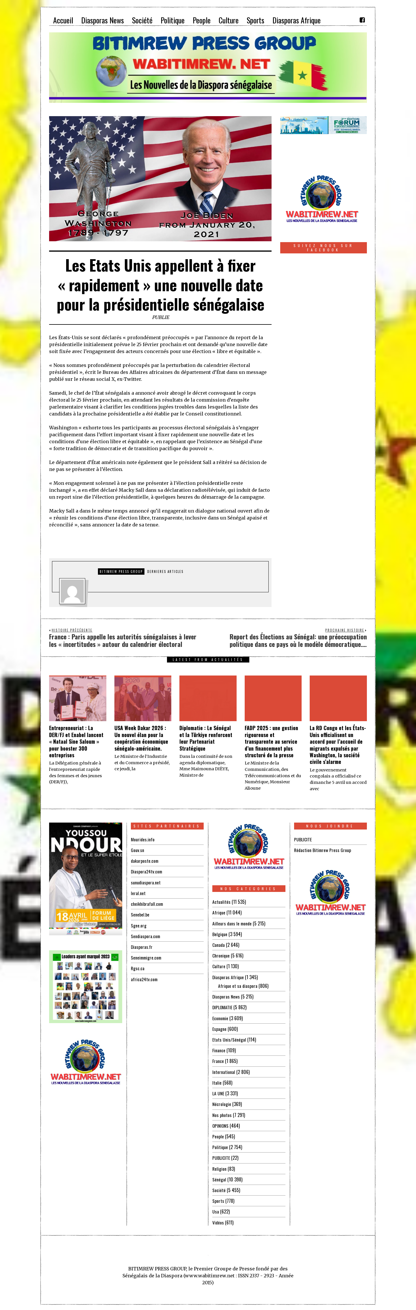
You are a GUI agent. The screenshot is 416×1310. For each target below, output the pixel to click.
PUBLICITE (221, 1156)
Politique (220, 1145)
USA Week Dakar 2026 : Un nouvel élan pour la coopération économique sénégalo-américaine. (141, 738)
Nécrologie (221, 1102)
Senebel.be (140, 914)
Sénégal (219, 1177)
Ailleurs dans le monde (232, 923)
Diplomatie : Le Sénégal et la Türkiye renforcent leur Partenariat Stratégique (205, 738)
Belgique (220, 933)
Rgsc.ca (138, 967)
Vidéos (218, 1220)
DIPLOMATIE (222, 1006)
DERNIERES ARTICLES (165, 571)
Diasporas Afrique (228, 976)
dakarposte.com (145, 860)
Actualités (221, 901)
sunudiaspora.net (146, 882)
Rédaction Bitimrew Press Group (323, 850)
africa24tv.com (144, 978)
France (218, 1060)
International (223, 1070)
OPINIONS (221, 1124)
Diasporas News (226, 995)
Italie (217, 1081)
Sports (218, 1199)
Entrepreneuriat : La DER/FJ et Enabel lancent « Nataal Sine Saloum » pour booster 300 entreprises (76, 741)
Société (219, 1188)
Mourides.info (143, 839)
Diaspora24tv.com (147, 871)
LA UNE (218, 1092)
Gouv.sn (137, 850)
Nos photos (222, 1113)
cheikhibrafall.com (147, 903)
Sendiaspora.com (146, 935)
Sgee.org (138, 924)
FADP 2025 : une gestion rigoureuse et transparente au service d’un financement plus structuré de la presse (271, 741)
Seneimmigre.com (147, 956)
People (218, 1134)
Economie (220, 1017)
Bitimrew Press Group (121, 571)
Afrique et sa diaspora (238, 985)
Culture (218, 965)
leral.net (138, 892)
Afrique (219, 912)
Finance (218, 1049)
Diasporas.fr (142, 946)
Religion (219, 1167)
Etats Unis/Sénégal (229, 1038)
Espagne (219, 1028)
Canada (218, 944)
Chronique (221, 955)
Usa (215, 1209)
